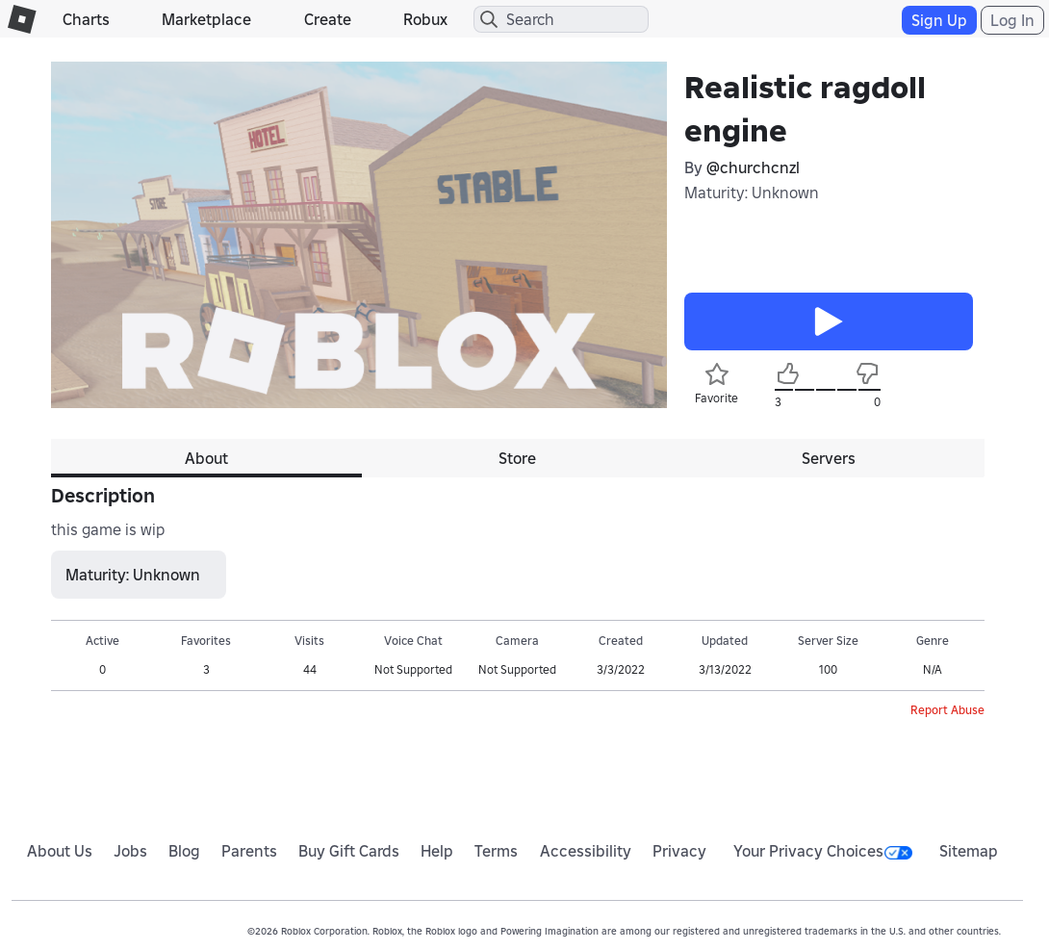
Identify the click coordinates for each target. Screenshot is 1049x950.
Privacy (679, 850)
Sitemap (968, 850)
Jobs (130, 850)
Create (327, 19)
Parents (249, 850)
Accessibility (585, 850)
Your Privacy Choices (822, 850)
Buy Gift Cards (348, 850)
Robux (425, 19)
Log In (1012, 20)
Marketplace (206, 19)
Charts (86, 19)
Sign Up (939, 20)
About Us (59, 850)
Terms (496, 850)
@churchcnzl (753, 167)
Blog (184, 850)
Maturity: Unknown (751, 192)
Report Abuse (947, 710)
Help (437, 850)
